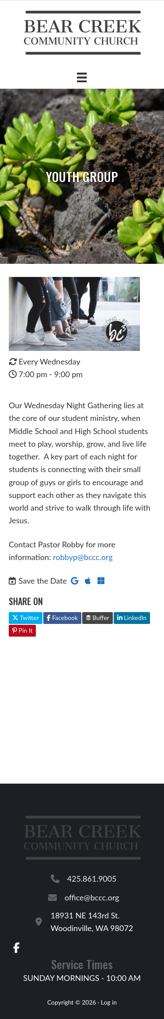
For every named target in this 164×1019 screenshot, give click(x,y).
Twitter (25, 617)
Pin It (22, 630)
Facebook (62, 617)
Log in (109, 1002)
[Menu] (82, 77)
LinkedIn (132, 617)
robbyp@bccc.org (82, 557)
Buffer (97, 617)
